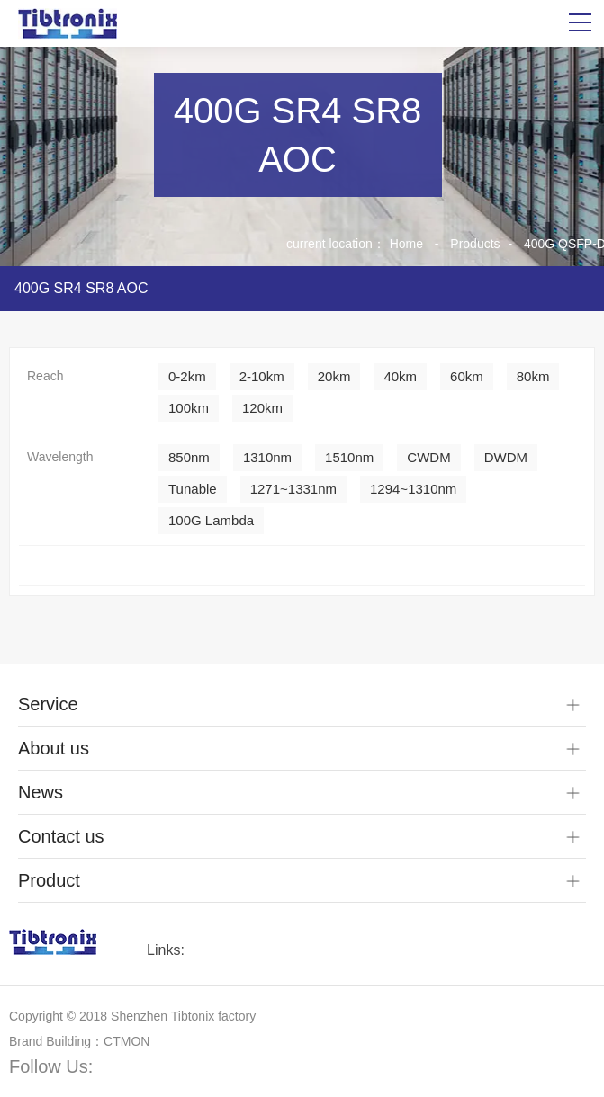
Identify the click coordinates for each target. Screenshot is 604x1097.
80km (533, 376)
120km (262, 407)
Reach (45, 376)
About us (53, 748)
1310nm (267, 457)
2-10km (261, 376)
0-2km (187, 376)
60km (466, 376)
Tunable (192, 488)
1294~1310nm (413, 488)
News (40, 792)
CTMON (126, 1041)
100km (188, 407)
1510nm (349, 457)
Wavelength (60, 457)
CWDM (428, 457)
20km (334, 376)
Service (48, 704)
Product (49, 880)
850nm (189, 457)
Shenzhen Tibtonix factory (183, 1016)
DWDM (505, 457)
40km (400, 376)
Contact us (61, 836)
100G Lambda (211, 520)
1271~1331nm (293, 488)
